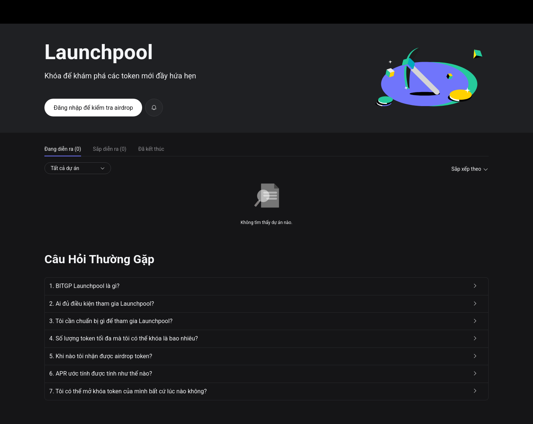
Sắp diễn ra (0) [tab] (109, 149)
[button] (266, 286)
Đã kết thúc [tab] (151, 149)
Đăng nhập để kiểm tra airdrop (93, 107)
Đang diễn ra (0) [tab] (62, 149)
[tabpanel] (266, 194)
